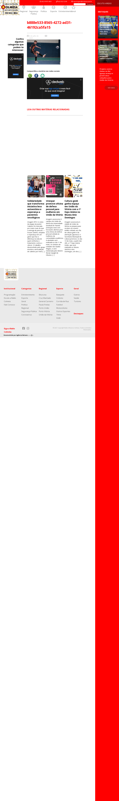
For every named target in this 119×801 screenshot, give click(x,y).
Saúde (76, 298)
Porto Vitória (44, 311)
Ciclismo (59, 298)
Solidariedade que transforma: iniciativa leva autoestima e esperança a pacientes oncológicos (36, 209)
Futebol (59, 304)
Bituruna (42, 294)
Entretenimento (65, 11)
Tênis (58, 314)
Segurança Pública (33, 12)
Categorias (26, 288)
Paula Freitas (44, 304)
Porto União (44, 308)
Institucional (9, 288)
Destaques (78, 313)
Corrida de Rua (62, 301)
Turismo (77, 301)
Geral (73, 11)
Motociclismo (61, 308)
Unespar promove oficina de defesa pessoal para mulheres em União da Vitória (54, 207)
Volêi (58, 318)
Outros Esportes (63, 311)
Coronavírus (26, 314)
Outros (77, 294)
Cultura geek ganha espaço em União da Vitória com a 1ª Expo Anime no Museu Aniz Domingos (73, 209)
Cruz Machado (45, 298)
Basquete (60, 294)
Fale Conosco (9, 304)
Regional (23, 11)
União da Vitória (45, 314)
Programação (9, 294)
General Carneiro (46, 301)
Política (44, 11)
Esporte (53, 11)
